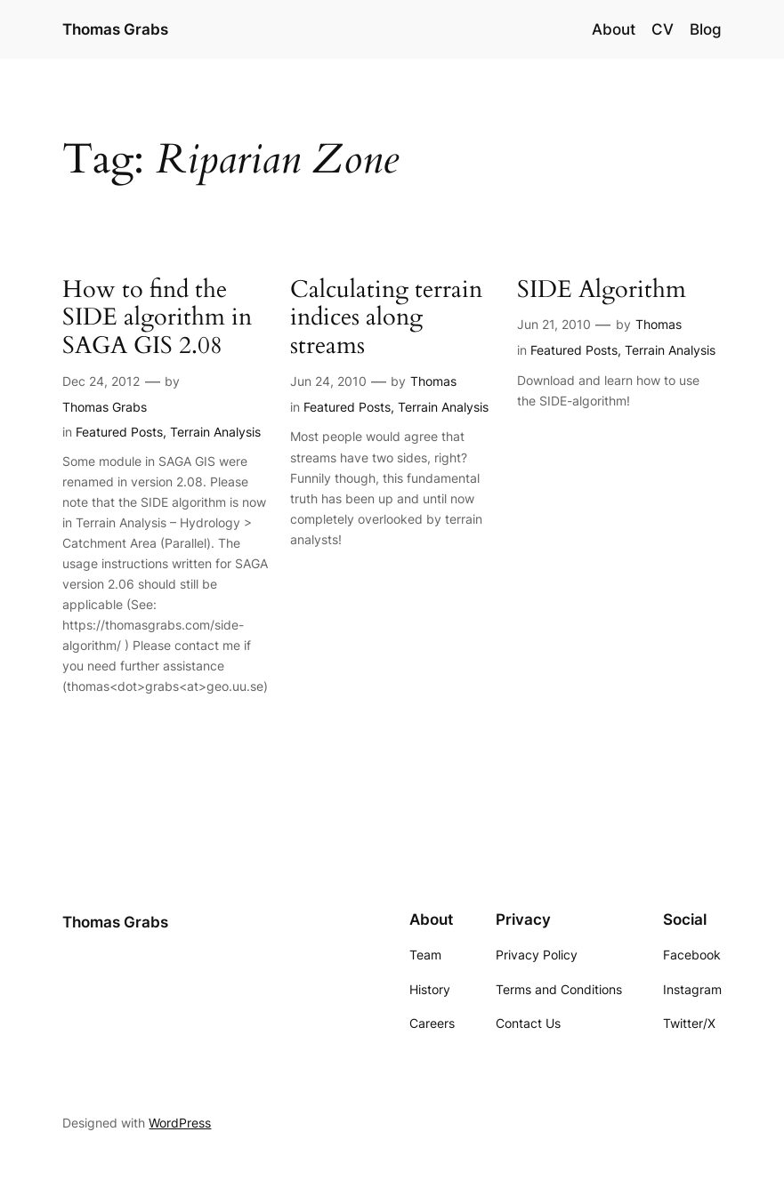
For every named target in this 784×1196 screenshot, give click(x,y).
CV (662, 29)
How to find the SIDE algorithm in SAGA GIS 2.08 (157, 319)
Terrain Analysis (215, 431)
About (613, 29)
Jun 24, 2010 (328, 381)
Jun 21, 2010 (554, 324)
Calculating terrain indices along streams (386, 319)
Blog (706, 29)
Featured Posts (119, 431)
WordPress (180, 1122)
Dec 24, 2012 (101, 381)
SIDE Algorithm (601, 291)
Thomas (433, 381)
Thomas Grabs (115, 29)
